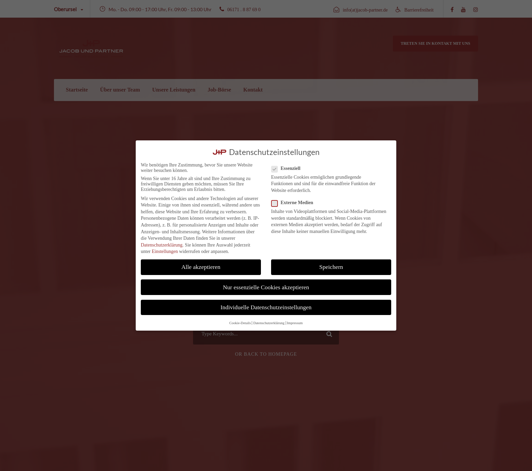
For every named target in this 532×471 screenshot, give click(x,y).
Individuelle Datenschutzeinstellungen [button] (266, 307)
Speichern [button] (331, 266)
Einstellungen (165, 251)
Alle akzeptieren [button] (200, 266)
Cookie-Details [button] (240, 323)
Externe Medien (295, 202)
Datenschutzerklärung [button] (268, 323)
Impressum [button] (295, 323)
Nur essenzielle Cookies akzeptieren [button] (266, 287)
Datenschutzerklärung (162, 245)
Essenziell (288, 168)
